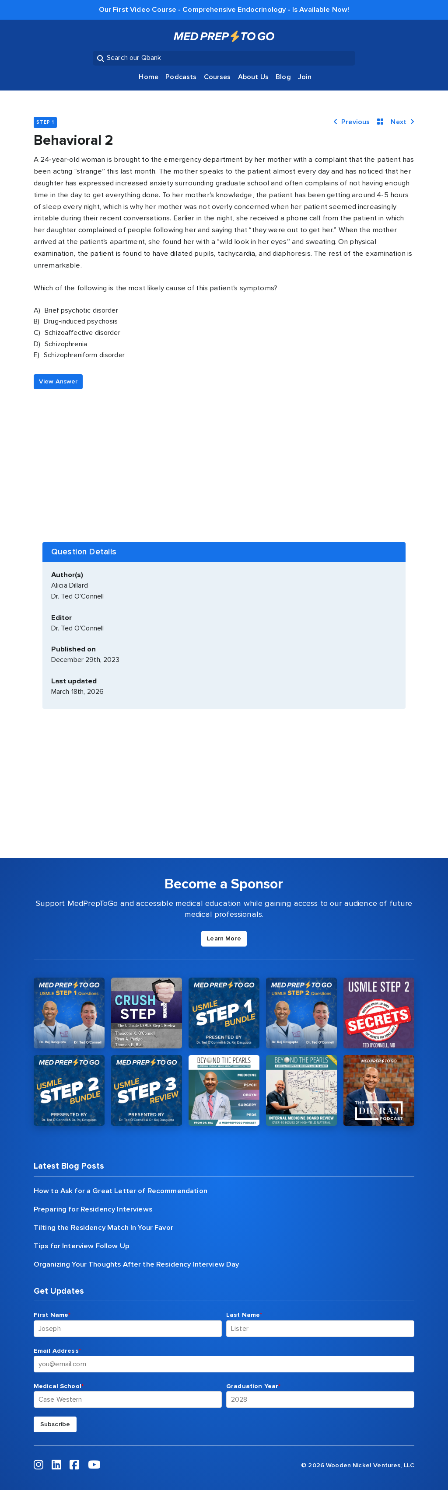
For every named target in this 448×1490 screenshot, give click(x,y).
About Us (253, 77)
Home (148, 77)
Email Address (57, 1350)
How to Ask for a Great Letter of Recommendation (120, 1191)
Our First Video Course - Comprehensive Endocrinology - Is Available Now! (224, 9)
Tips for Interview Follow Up (82, 1246)
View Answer (58, 381)
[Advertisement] (224, 454)
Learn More (224, 938)
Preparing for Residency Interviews (93, 1209)
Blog (283, 77)
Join (305, 77)
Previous (351, 122)
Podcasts (180, 77)
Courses (217, 77)
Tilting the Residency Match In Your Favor (103, 1227)
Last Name (244, 1315)
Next (402, 122)
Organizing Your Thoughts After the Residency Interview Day (136, 1264)
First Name (52, 1315)
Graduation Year (253, 1386)
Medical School (59, 1386)
